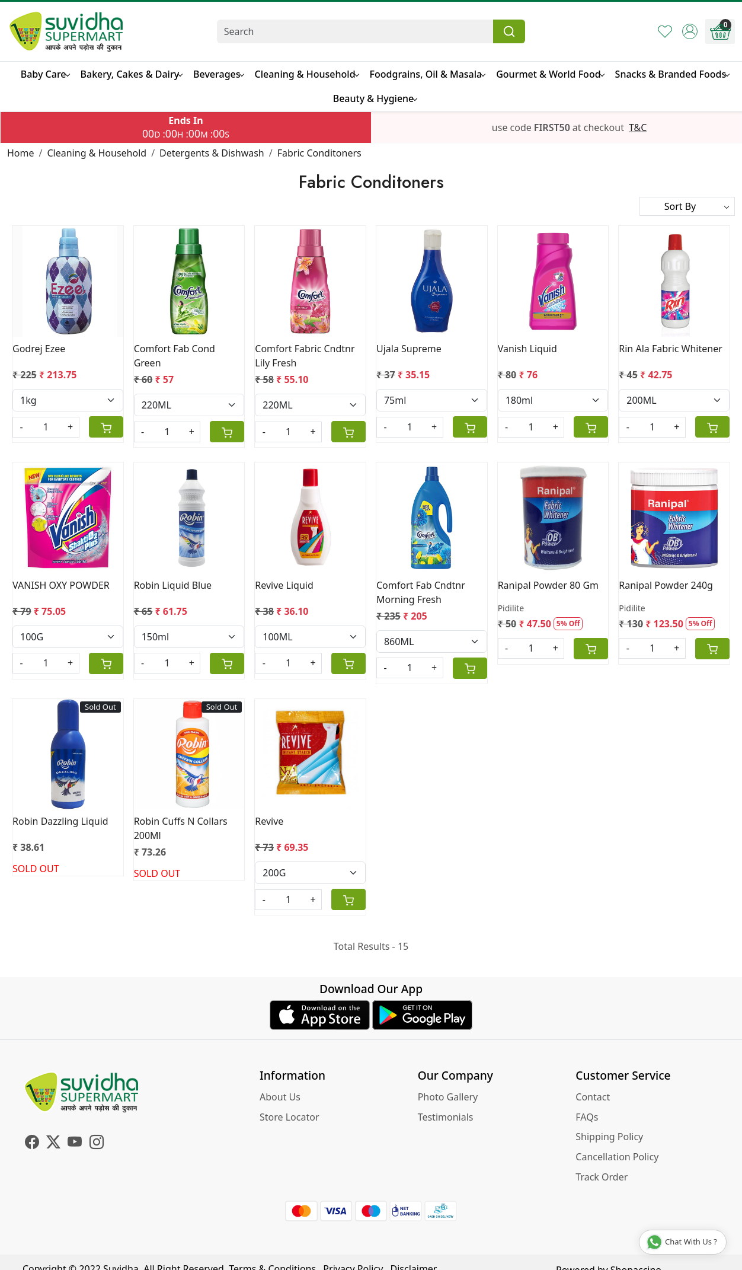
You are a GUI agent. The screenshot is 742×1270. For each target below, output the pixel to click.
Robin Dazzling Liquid (60, 821)
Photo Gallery (448, 1096)
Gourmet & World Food (549, 74)
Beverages (218, 74)
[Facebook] (32, 1144)
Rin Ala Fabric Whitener (670, 348)
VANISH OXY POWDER (61, 585)
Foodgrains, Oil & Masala (427, 74)
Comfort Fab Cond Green (174, 355)
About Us (280, 1096)
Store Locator (289, 1117)
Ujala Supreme (409, 348)
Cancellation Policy (616, 1156)
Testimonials (446, 1117)
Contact (592, 1096)
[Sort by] (687, 206)
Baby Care (45, 74)
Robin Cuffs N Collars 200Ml (181, 828)
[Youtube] (74, 1144)
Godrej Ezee (38, 348)
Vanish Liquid (527, 348)
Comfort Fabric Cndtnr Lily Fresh (304, 355)
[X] (53, 1144)
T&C (638, 127)
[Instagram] (96, 1144)
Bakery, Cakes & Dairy (132, 74)
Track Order (601, 1176)
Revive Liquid (284, 585)
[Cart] (106, 427)
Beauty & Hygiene (375, 98)
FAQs (586, 1117)
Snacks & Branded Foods (672, 74)
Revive (269, 821)
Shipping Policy (609, 1136)
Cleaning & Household (307, 74)
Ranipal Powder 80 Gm (548, 585)
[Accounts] (689, 31)
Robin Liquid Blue (173, 585)
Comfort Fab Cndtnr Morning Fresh (420, 592)
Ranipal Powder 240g (666, 585)
